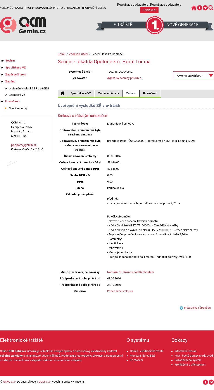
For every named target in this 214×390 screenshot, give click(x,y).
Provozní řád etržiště (142, 355)
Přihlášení (149, 10)
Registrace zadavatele (132, 4)
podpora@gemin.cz (23, 145)
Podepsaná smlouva (120, 291)
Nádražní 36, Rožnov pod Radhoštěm (130, 272)
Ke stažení (136, 360)
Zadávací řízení (78, 54)
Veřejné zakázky (11, 7)
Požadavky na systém (188, 360)
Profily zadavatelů (66, 7)
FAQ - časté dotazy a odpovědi (194, 355)
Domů (61, 54)
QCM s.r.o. (45, 381)
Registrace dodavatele (165, 4)
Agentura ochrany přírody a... (125, 78)
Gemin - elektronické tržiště (147, 351)
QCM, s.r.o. (9, 381)
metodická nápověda (197, 307)
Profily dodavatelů (38, 7)
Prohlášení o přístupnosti (190, 364)
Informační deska (93, 7)
